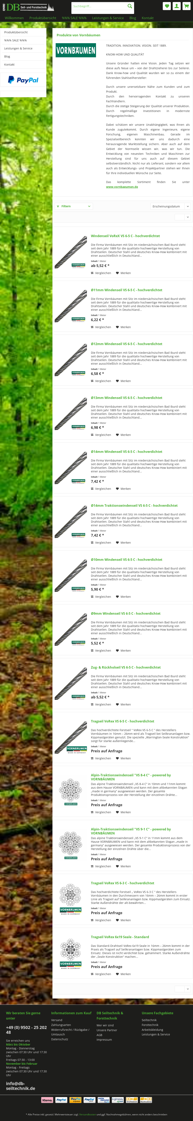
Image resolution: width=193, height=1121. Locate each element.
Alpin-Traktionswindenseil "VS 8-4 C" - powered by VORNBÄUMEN (131, 777)
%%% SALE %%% (15, 40)
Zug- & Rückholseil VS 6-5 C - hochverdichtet (126, 667)
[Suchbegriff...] (102, 6)
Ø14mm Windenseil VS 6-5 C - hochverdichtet (126, 452)
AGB (99, 1035)
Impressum (104, 1039)
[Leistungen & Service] (108, 18)
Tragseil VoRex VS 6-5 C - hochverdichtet (122, 721)
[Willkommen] (14, 18)
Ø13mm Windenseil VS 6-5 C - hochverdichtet (126, 398)
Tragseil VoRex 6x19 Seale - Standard (120, 937)
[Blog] (133, 18)
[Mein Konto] (177, 6)
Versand (56, 1020)
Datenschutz (59, 1039)
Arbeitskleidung (152, 1030)
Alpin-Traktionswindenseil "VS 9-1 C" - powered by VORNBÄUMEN (131, 831)
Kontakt (9, 64)
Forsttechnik (150, 1025)
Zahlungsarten (61, 1025)
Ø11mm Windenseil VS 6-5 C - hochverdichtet (126, 290)
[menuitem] (102, 8)
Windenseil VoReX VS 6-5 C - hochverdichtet (125, 236)
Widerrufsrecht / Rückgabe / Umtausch (70, 1032)
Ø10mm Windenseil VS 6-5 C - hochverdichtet (126, 560)
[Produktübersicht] (43, 18)
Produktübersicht (16, 32)
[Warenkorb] (187, 6)
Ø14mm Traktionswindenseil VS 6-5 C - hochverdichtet (134, 505)
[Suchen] (130, 6)
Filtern (64, 206)
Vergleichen (101, 273)
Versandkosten (87, 1114)
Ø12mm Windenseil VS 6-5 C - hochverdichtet (126, 344)
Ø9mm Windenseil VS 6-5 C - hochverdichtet (126, 613)
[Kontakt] (147, 18)
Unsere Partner (107, 1030)
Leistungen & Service (18, 48)
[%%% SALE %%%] (74, 18)
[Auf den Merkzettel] (123, 273)
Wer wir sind (105, 1025)
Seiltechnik (149, 1020)
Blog (7, 56)
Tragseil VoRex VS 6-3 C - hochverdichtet (122, 883)
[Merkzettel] (167, 6)
